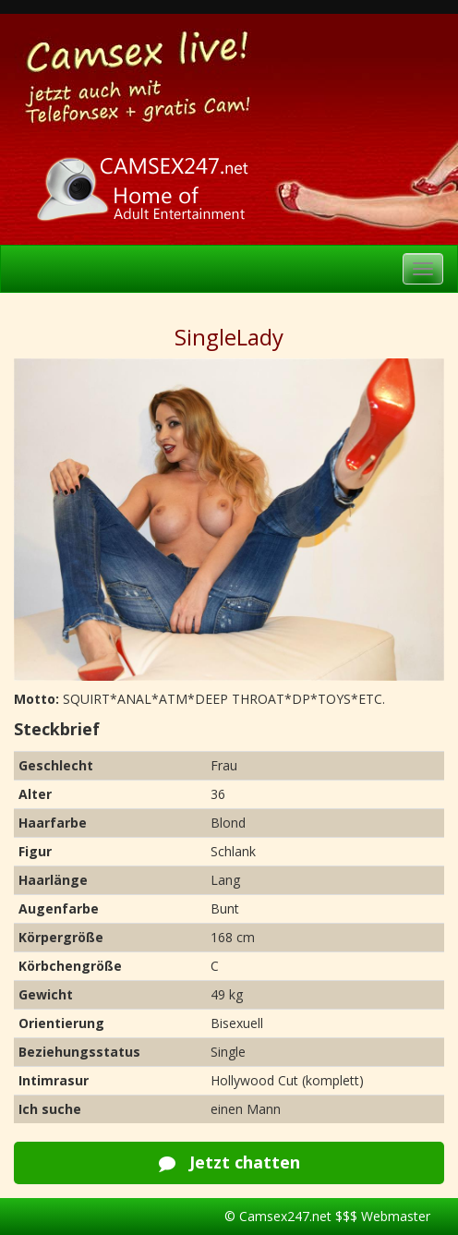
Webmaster (395, 1216)
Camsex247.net (285, 1216)
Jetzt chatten (229, 1162)
